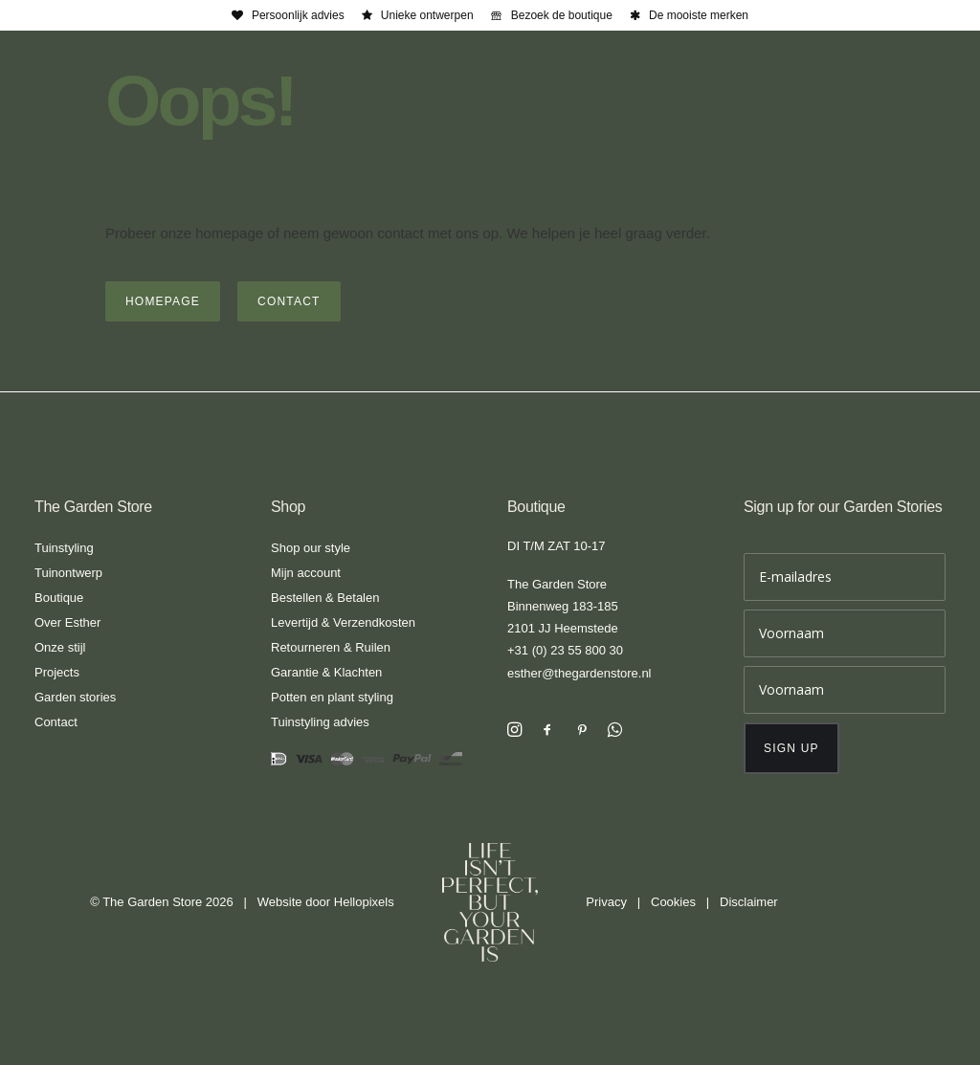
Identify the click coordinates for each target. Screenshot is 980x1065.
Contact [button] (289, 301)
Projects (56, 672)
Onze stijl (59, 647)
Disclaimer (749, 902)
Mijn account (306, 573)
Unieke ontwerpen (427, 15)
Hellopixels (364, 902)
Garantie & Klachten (326, 672)
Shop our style (310, 548)
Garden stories (75, 697)
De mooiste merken (698, 15)
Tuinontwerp (68, 573)
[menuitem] (288, 15)
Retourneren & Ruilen (330, 647)
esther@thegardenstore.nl (579, 673)
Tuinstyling (64, 548)
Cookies (673, 902)
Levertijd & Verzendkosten (343, 622)
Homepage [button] (162, 301)
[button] (514, 731)
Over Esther (67, 622)
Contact (56, 722)
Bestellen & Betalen (325, 597)
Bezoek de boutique (561, 15)
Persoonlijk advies (298, 15)
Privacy (606, 902)
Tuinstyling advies (320, 722)
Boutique (58, 597)
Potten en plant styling (332, 697)
